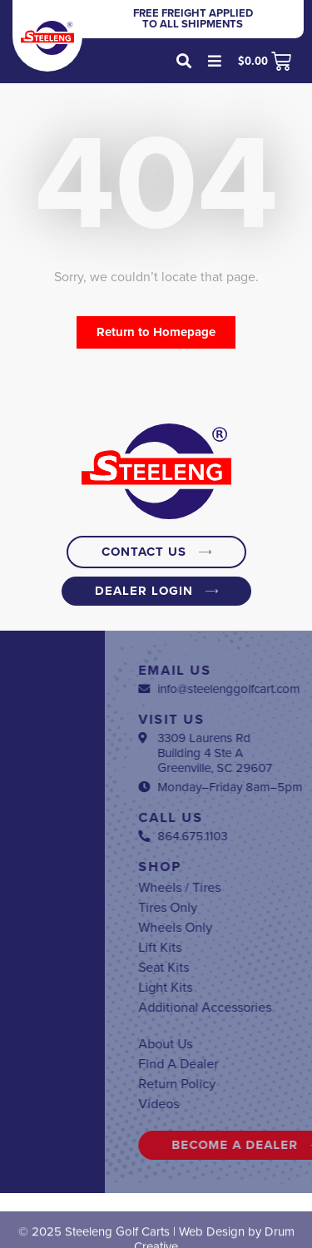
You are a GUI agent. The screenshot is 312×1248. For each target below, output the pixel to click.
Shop (237, 867)
